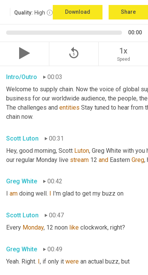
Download (77, 12)
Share (128, 12)
